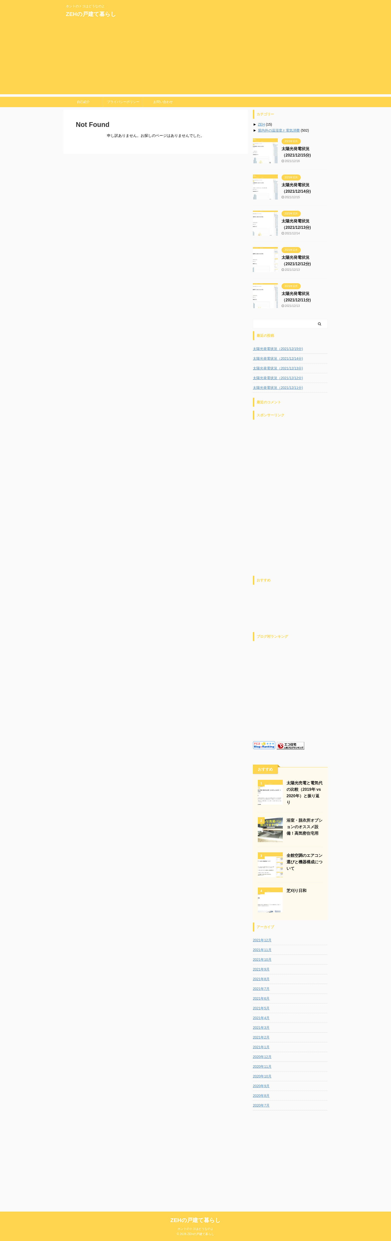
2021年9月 (261, 969)
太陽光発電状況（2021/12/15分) (278, 349)
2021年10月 (262, 960)
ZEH (261, 124)
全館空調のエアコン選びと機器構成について (304, 862)
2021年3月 (261, 1028)
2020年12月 (262, 1057)
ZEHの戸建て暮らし (91, 14)
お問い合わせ (163, 102)
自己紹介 (83, 102)
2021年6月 (261, 998)
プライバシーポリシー (123, 102)
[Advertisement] (195, 59)
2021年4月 (261, 1018)
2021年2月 (261, 1037)
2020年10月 (262, 1076)
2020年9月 (261, 1086)
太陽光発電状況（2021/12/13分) (278, 368)
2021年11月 (262, 950)
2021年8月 (261, 979)
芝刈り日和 (296, 890)
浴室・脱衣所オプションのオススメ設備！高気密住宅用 (304, 826)
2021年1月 (261, 1047)
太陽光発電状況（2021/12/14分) (278, 358)
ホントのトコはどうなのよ (195, 1137)
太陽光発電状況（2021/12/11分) (278, 388)
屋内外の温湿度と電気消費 (279, 130)
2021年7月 (261, 989)
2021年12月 (262, 940)
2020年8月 (261, 1096)
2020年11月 (262, 1066)
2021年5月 (261, 1008)
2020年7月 (261, 1105)
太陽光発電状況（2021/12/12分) (278, 378)
